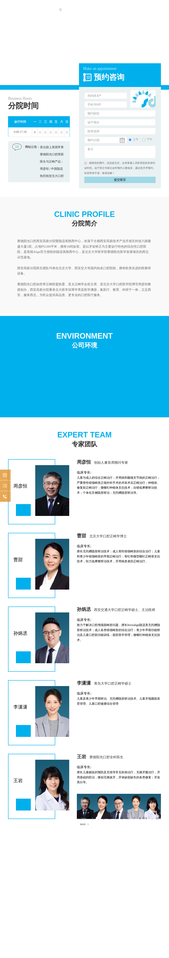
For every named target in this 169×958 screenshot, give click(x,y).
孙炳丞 (84, 609)
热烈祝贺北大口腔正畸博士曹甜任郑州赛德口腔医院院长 (52, 177)
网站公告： (32, 147)
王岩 (81, 756)
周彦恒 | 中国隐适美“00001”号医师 (51, 169)
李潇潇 (84, 683)
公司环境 (84, 340)
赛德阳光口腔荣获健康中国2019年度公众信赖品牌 (52, 155)
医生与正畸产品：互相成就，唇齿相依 (52, 162)
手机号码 (94, 104)
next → (85, 824)
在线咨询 (4, 497)
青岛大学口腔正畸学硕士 (112, 683)
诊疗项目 (93, 122)
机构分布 (4, 486)
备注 (90, 149)
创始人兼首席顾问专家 (111, 462)
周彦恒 (84, 462)
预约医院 (93, 113)
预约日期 (93, 140)
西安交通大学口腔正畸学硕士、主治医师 (124, 610)
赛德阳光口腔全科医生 (106, 757)
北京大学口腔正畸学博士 (108, 536)
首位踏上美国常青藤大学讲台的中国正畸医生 (52, 148)
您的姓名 (94, 95)
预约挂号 (4, 475)
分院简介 (84, 218)
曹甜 (81, 535)
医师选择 (93, 131)
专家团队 (84, 439)
